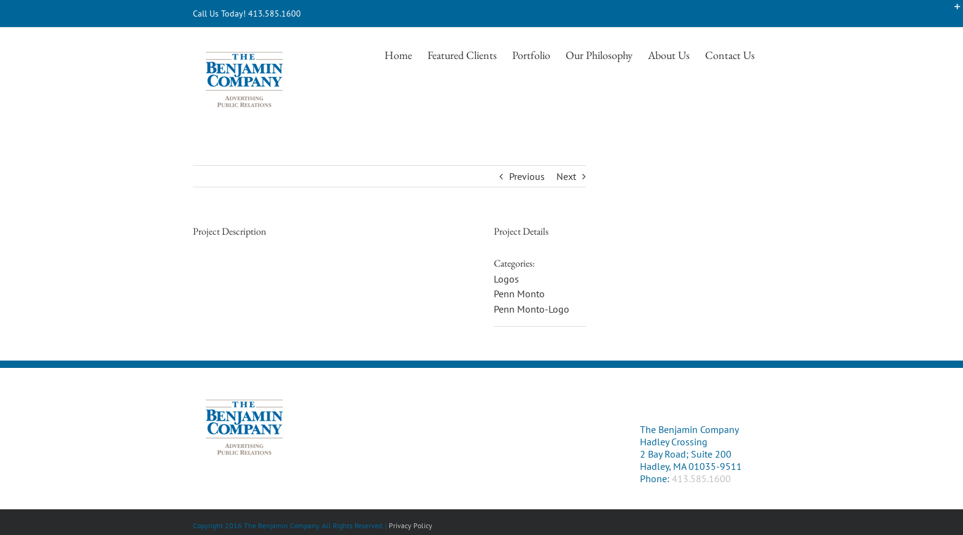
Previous (527, 176)
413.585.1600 (701, 478)
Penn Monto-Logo (531, 309)
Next (566, 176)
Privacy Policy (410, 525)
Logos (506, 279)
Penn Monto (519, 293)
